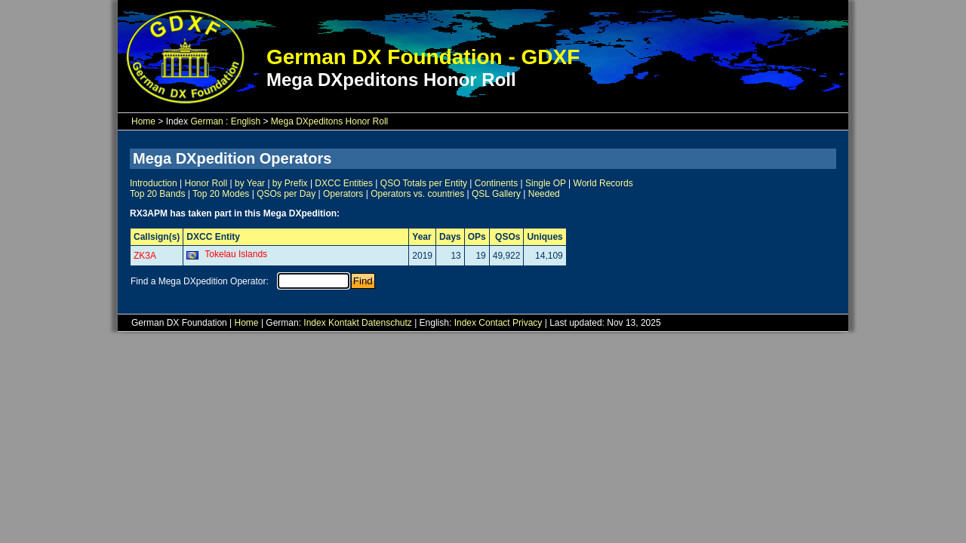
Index (314, 323)
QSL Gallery (496, 194)
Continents (496, 183)
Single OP (545, 183)
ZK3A (145, 255)
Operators (343, 194)
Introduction (153, 183)
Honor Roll (206, 183)
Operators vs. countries (417, 194)
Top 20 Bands (157, 194)
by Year (250, 183)
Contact (493, 323)
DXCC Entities (344, 183)
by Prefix (290, 183)
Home (143, 121)
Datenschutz (386, 323)
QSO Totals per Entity (423, 183)
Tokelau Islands (236, 254)
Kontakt (343, 323)
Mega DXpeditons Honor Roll (329, 121)
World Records (603, 183)
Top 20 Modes (220, 194)
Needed (544, 194)
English (245, 121)
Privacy (527, 323)
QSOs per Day (286, 194)
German (206, 121)
